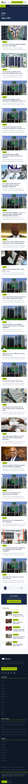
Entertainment (16, 627)
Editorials (3, 691)
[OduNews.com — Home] (3, 2)
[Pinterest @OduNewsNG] (14, 673)
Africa (2, 680)
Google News (4, 760)
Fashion (2, 701)
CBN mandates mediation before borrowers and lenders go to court (12, 72)
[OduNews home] (14, 659)
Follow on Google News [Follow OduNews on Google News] (17, 2)
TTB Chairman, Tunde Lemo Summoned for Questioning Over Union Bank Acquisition (13, 549)
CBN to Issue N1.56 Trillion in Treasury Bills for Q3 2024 (13, 354)
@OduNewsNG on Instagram (6, 769)
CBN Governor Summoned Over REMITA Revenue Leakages (11, 493)
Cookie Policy (4, 752)
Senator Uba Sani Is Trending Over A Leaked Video (19, 616)
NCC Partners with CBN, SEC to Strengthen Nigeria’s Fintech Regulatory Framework (11, 185)
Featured (3, 704)
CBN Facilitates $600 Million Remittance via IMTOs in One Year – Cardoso (12, 156)
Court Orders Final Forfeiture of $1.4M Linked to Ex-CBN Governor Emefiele (13, 242)
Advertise (3, 747)
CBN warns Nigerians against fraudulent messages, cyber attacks (14, 45)
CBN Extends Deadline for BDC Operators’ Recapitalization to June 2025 (13, 100)
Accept (4, 781)
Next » (21, 588)
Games (2, 709)
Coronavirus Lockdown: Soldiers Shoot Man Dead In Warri (19, 638)
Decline (10, 781)
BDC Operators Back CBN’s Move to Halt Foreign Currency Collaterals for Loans (13, 408)
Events (2, 699)
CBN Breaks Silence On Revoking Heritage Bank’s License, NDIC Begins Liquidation (13, 326)
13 (17, 588)
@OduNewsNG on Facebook (19, 767)
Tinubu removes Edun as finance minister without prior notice (13, 732)
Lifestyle (2, 714)
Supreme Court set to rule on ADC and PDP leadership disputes (14, 729)
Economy (4, 69)
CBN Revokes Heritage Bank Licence (13, 381)
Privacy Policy (4, 750)
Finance (4, 97)
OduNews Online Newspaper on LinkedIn (19, 769)
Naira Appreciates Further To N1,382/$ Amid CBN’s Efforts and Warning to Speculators (13, 437)
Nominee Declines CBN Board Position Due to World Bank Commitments (13, 466)
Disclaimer (3, 755)
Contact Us (3, 744)
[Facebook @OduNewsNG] (5, 673)
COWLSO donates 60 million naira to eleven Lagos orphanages (14, 734)
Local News (15, 612)
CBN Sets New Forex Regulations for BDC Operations (12, 521)
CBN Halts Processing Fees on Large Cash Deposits (13, 577)
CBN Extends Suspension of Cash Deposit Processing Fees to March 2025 (13, 127)
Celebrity (3, 685)
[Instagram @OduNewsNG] (8, 673)
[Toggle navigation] (25, 2)
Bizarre (2, 683)
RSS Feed (3, 758)
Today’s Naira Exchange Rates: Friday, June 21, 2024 (13, 270)
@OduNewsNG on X (10, 767)
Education (3, 693)
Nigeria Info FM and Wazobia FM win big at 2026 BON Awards (13, 722)
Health (2, 712)
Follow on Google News (14, 601)
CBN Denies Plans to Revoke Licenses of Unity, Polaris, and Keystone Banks (14, 297)
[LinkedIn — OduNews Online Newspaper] (11, 673)
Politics (5, 41)
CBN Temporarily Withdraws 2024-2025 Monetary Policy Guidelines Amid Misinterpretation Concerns (13, 214)
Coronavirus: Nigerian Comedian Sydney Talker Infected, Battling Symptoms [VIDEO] (19, 631)
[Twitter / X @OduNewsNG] (2, 673)
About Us (3, 742)
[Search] (9, 2)
